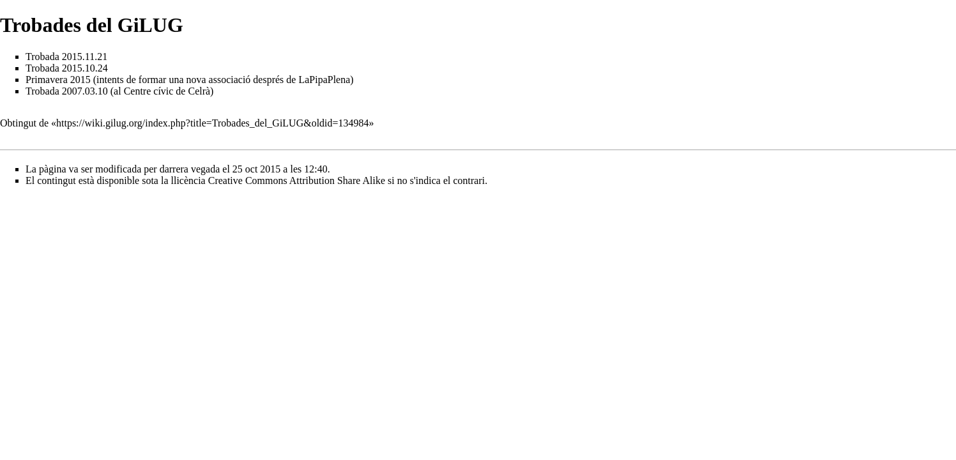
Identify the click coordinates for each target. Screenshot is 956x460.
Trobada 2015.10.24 (67, 68)
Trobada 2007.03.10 (67, 91)
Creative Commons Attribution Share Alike (296, 180)
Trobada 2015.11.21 (66, 56)
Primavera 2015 (58, 79)
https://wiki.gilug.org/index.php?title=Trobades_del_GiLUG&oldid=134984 (212, 123)
